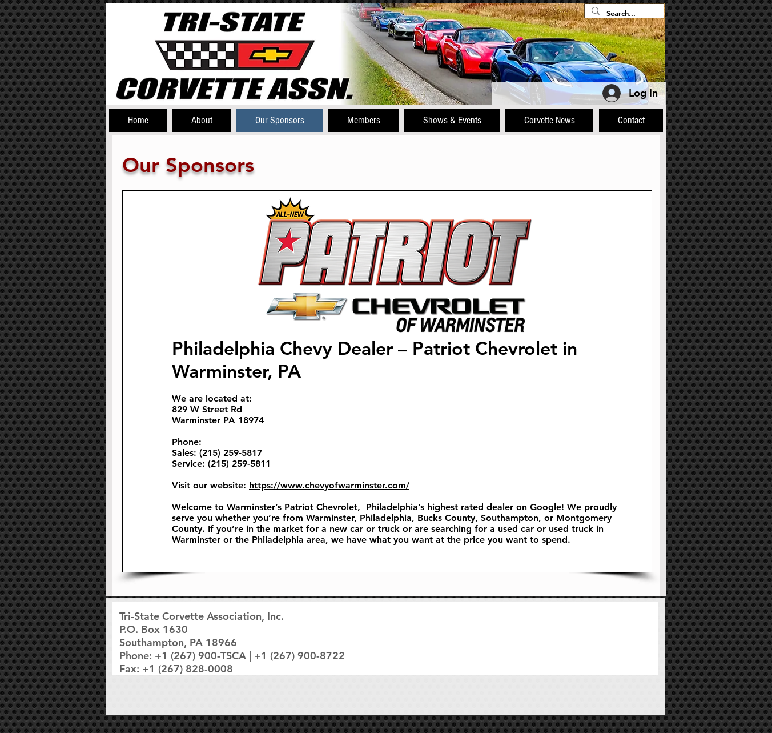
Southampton (509, 517)
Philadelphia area (288, 539)
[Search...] (623, 13)
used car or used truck (545, 528)
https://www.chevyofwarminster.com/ (329, 485)
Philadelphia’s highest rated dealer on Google (463, 507)
